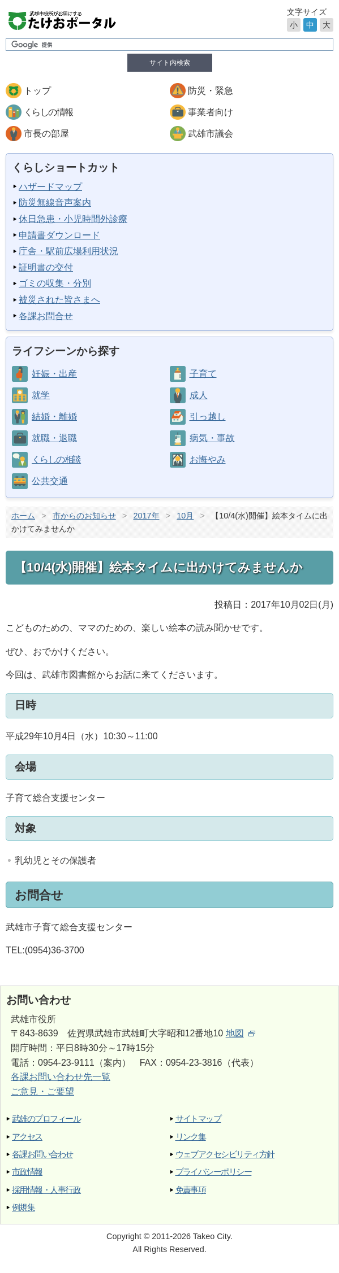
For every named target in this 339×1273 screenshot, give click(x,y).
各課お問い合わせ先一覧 (60, 1077)
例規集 (23, 1207)
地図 (240, 1033)
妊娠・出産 (54, 373)
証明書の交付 (46, 267)
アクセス (27, 1136)
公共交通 (50, 481)
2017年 (147, 515)
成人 (199, 395)
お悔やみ (208, 459)
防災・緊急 (210, 90)
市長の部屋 (46, 133)
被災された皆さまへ (59, 299)
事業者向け (210, 112)
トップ (37, 90)
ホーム (23, 515)
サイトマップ (198, 1118)
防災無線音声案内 (55, 202)
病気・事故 (212, 438)
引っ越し (208, 416)
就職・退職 (54, 438)
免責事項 (190, 1189)
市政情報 (27, 1171)
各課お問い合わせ (42, 1154)
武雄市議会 (210, 133)
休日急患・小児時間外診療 (73, 219)
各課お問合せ (46, 316)
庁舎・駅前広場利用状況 (68, 251)
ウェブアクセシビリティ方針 (224, 1154)
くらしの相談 (56, 459)
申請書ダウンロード (59, 235)
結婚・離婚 (54, 416)
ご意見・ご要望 (42, 1091)
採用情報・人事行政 (46, 1189)
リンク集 (190, 1136)
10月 (185, 515)
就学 (41, 395)
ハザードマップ (50, 186)
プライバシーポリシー (213, 1171)
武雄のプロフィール (46, 1118)
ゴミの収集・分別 (55, 283)
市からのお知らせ (84, 515)
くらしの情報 (48, 112)
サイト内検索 (169, 63)
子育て (203, 373)
